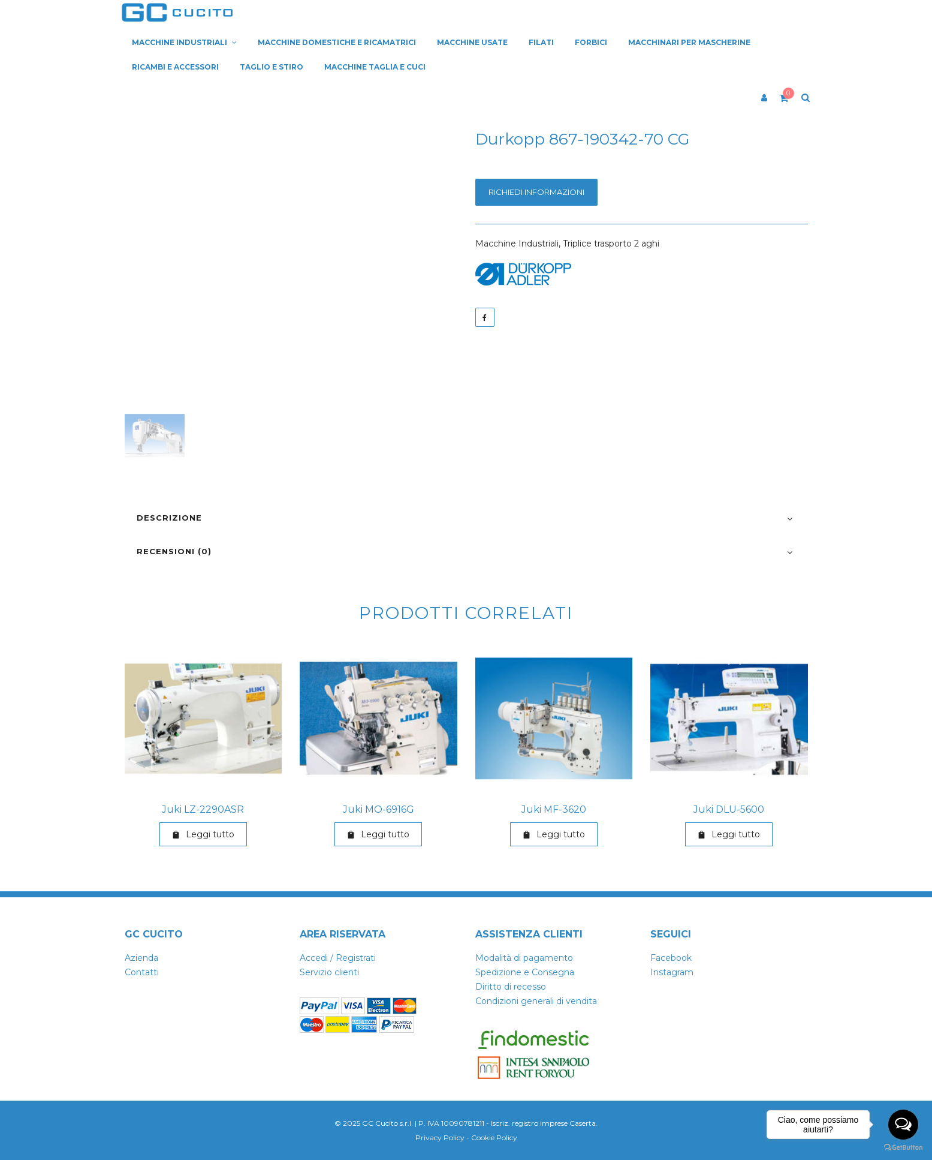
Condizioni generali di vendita (536, 1001)
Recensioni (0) (174, 551)
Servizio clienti (329, 972)
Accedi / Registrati (338, 957)
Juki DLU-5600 (728, 809)
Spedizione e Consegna (524, 972)
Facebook (671, 957)
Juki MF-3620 (553, 809)
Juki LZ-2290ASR (203, 809)
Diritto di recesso (510, 986)
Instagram (671, 972)
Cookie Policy (494, 1137)
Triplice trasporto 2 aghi (611, 243)
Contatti (142, 972)
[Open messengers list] (903, 1125)
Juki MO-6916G (378, 809)
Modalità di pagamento (524, 957)
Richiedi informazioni (536, 192)
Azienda (141, 957)
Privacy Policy (440, 1137)
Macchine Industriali (517, 243)
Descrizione (169, 517)
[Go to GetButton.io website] (903, 1148)
